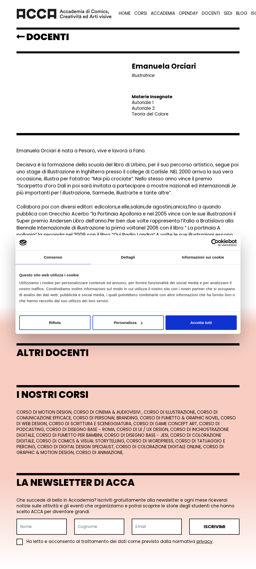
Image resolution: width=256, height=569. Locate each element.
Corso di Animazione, (99, 452)
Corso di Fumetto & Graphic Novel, (180, 418)
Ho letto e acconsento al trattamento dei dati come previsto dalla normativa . (114, 541)
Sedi (228, 13)
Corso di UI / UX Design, (143, 429)
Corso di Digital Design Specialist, (76, 447)
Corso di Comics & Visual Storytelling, (81, 441)
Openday (188, 13)
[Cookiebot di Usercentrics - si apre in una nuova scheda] (215, 242)
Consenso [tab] (53, 257)
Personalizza (128, 322)
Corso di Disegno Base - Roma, (81, 429)
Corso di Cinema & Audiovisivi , (109, 412)
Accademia (163, 13)
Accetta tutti (201, 322)
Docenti (211, 13)
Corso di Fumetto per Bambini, (70, 435)
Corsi (140, 13)
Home (124, 13)
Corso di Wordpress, (150, 441)
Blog (241, 13)
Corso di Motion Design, (45, 412)
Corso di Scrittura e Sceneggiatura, (91, 424)
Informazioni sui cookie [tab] (203, 257)
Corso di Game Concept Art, (166, 424)
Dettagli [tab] (128, 257)
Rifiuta (55, 322)
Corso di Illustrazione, (170, 412)
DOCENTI (42, 36)
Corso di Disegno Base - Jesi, (137, 435)
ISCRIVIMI (214, 526)
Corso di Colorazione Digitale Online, (159, 447)
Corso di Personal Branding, (106, 418)
